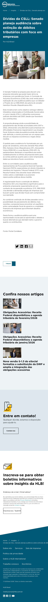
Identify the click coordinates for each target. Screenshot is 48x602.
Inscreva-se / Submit (12, 511)
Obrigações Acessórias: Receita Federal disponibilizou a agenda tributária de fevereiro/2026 (22, 315)
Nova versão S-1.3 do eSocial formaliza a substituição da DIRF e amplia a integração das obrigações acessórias (24, 365)
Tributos (8, 263)
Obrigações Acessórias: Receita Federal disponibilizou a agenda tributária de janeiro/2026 (22, 339)
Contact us (18, 505)
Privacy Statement (25, 500)
